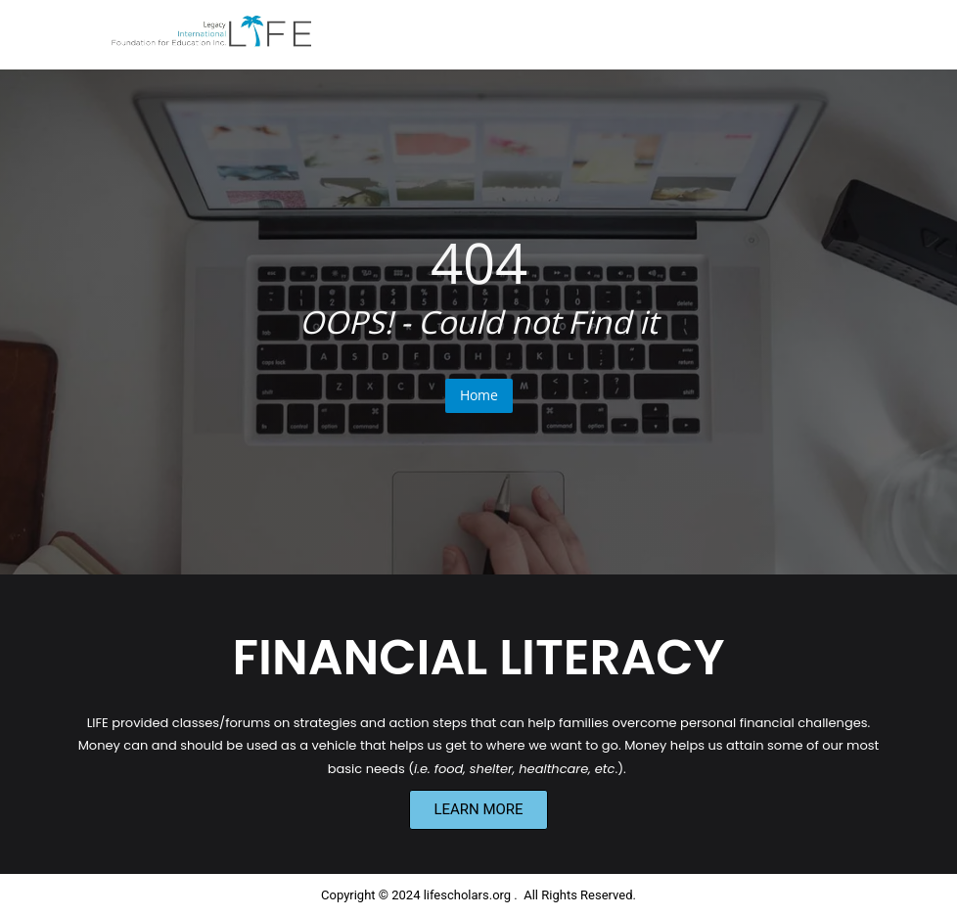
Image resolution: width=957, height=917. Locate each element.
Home (479, 395)
